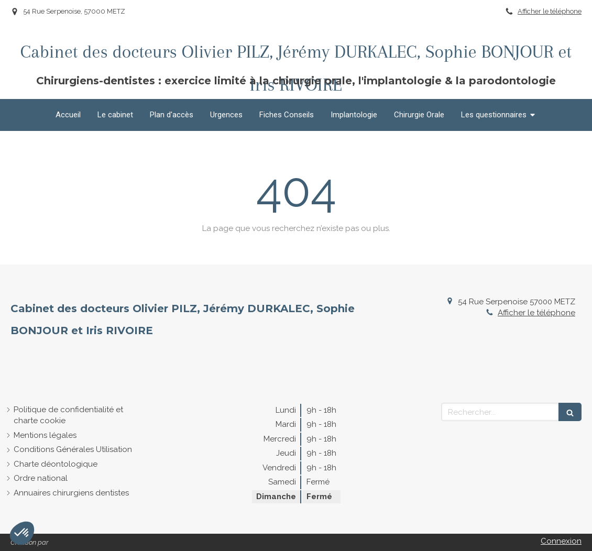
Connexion (561, 541)
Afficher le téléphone (550, 11)
